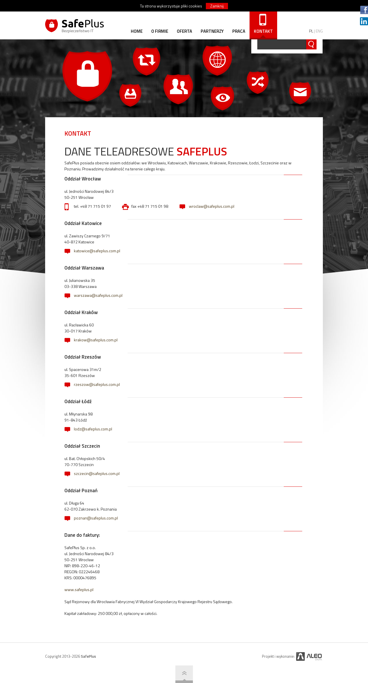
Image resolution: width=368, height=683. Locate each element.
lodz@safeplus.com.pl (93, 429)
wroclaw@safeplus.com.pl (211, 206)
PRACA (238, 31)
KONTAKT (263, 31)
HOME (137, 31)
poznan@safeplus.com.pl (96, 518)
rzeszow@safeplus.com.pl (97, 384)
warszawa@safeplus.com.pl (98, 295)
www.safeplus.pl (78, 589)
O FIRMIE (159, 31)
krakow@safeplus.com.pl (96, 340)
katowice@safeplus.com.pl (97, 251)
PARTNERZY (212, 31)
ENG (319, 31)
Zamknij (217, 6)
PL (311, 31)
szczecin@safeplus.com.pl (97, 473)
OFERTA (184, 31)
